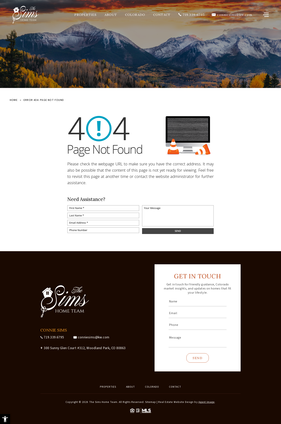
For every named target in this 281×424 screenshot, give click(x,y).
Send (197, 358)
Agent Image (206, 402)
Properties (85, 14)
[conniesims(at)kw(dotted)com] (232, 14)
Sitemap (150, 402)
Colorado (135, 14)
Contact (162, 14)
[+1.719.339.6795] (191, 14)
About (111, 14)
